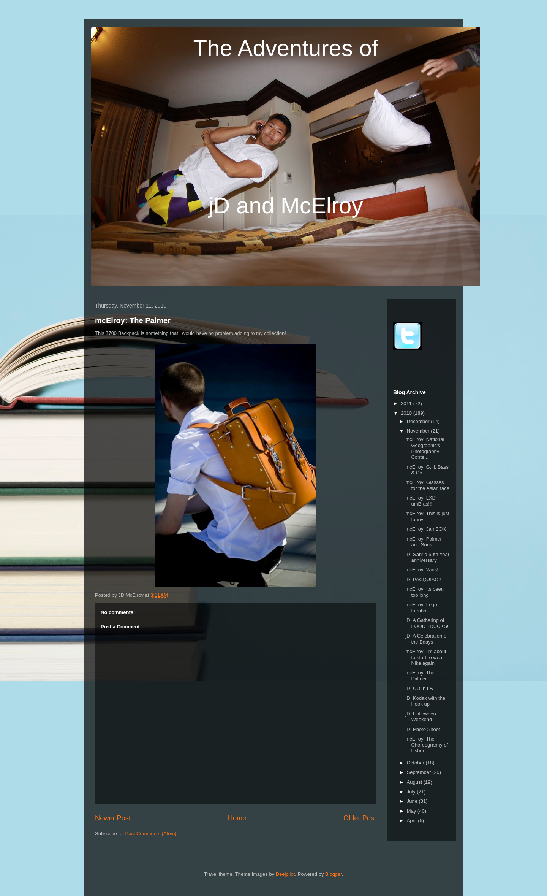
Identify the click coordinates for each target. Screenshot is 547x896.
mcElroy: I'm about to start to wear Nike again (425, 657)
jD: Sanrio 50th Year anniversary (427, 557)
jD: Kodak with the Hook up (425, 701)
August (415, 782)
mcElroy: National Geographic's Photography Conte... (424, 448)
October (416, 763)
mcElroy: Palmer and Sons (423, 542)
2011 (407, 403)
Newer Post (113, 818)
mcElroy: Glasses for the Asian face (427, 485)
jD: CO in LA (419, 688)
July (412, 792)
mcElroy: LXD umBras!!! (420, 501)
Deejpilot (285, 874)
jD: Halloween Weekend (420, 717)
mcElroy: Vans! (421, 569)
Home (237, 818)
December (419, 421)
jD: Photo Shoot (422, 729)
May (412, 811)
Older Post (359, 818)
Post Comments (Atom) (151, 833)
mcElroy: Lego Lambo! (421, 608)
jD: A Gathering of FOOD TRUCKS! (426, 623)
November (419, 431)
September (419, 772)
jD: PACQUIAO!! (423, 579)
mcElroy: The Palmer (133, 320)
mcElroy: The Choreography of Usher (426, 744)
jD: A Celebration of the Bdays (426, 639)
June (413, 801)
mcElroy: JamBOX (425, 529)
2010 (407, 413)
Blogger (333, 874)
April (412, 820)
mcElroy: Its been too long (424, 592)
